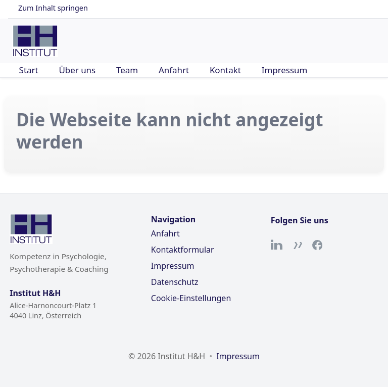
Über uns (77, 70)
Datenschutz (175, 281)
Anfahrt (174, 70)
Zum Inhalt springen (53, 8)
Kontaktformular (182, 249)
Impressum (285, 70)
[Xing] (297, 245)
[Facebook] (317, 245)
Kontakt (225, 70)
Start (28, 70)
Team (127, 70)
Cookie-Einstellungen (191, 298)
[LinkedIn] (277, 245)
